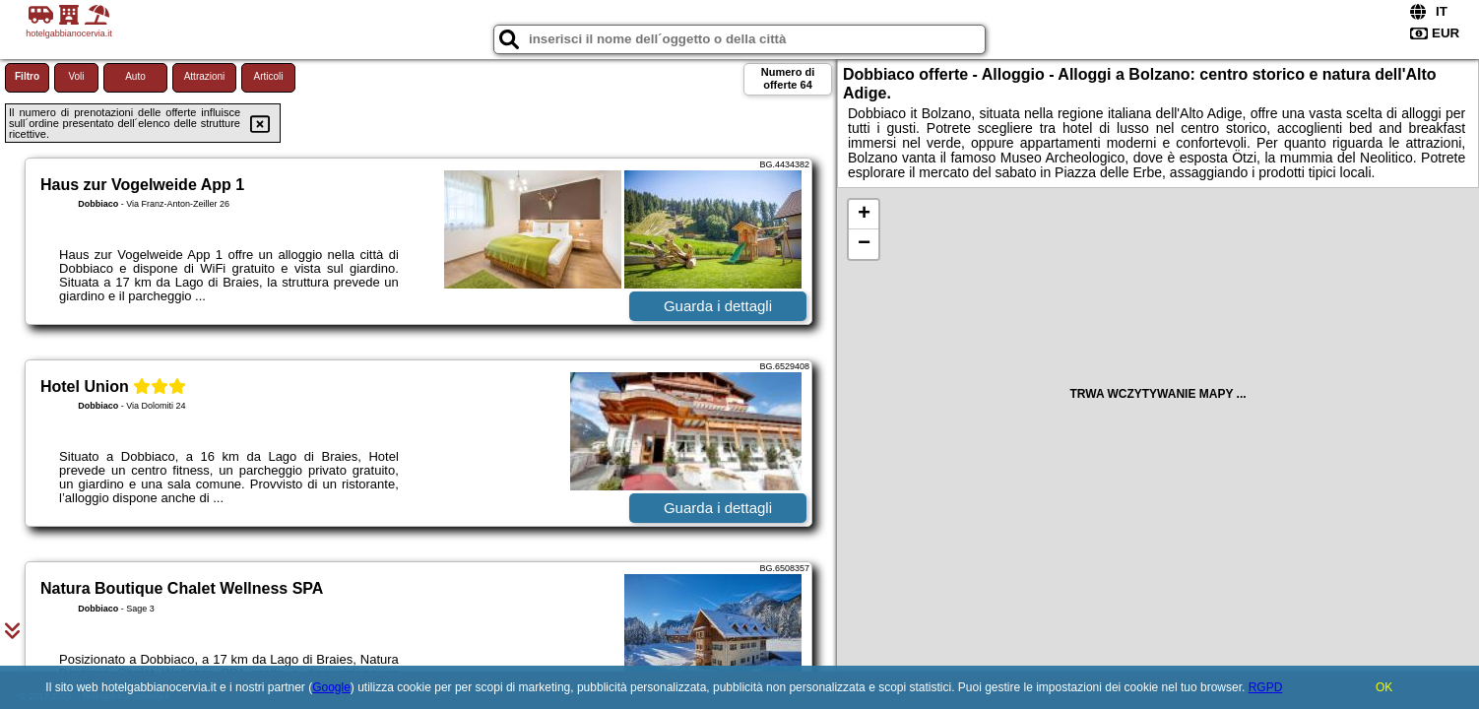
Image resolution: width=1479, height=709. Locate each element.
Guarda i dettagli (718, 305)
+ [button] (864, 214)
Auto (135, 76)
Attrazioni (204, 76)
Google (331, 687)
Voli (76, 76)
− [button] (864, 244)
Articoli (268, 76)
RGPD (1266, 687)
